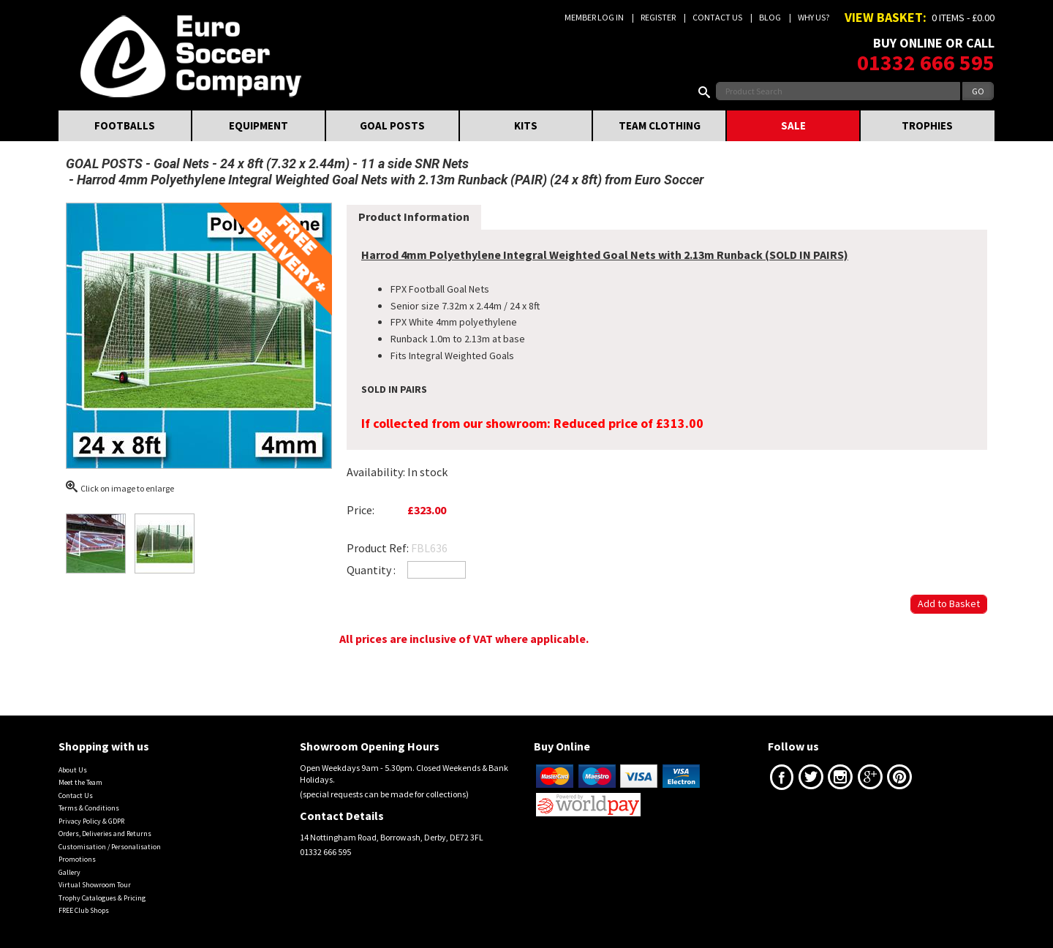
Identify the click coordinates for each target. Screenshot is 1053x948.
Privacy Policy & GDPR (91, 821)
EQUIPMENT (258, 125)
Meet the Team (80, 782)
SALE (793, 125)
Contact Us (717, 17)
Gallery (69, 872)
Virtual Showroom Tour (94, 884)
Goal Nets (181, 163)
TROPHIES (927, 125)
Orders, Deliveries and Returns (104, 833)
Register (658, 17)
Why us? (813, 17)
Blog (770, 17)
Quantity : (371, 570)
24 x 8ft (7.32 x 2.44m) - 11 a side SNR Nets (344, 163)
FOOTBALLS (124, 125)
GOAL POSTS (392, 125)
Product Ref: (378, 548)
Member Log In (594, 17)
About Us (72, 770)
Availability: (376, 471)
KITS (525, 125)
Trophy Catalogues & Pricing (102, 898)
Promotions (77, 859)
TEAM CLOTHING (660, 125)
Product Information (413, 216)
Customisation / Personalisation (109, 846)
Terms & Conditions (88, 808)
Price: (360, 510)
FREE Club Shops (83, 910)
